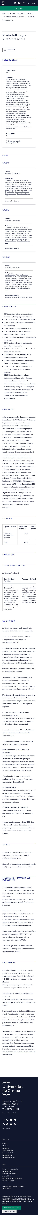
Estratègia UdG (7, 1155)
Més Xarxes (6, 1128)
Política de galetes (8, 1180)
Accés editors (6, 1188)
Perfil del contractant (9, 1173)
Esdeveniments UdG (9, 1157)
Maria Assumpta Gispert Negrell (16, 182)
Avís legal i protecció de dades (12, 1178)
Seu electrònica (7, 1171)
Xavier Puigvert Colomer (19, 190)
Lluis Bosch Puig (10, 180)
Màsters (5, 1146)
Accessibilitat (6, 1176)
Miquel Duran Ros (22, 180)
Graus (4, 1143)
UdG (4, 14)
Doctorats (5, 1148)
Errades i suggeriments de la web (13, 1186)
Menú (34, 3)
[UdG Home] (3, 3)
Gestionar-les (9, 1211)
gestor (30, 1199)
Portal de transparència (10, 1169)
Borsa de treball (7, 1153)
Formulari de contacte (9, 1113)
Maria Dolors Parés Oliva (14, 188)
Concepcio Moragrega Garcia (19, 186)
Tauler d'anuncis (7, 1150)
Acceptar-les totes (11, 1207)
